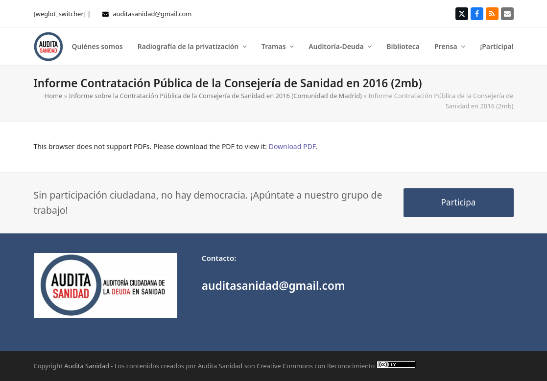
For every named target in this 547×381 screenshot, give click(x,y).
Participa (458, 202)
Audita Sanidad (86, 365)
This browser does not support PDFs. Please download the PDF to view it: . (175, 146)
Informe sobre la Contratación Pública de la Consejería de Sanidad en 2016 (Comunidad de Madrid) (215, 95)
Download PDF (292, 146)
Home (54, 95)
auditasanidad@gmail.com (152, 13)
